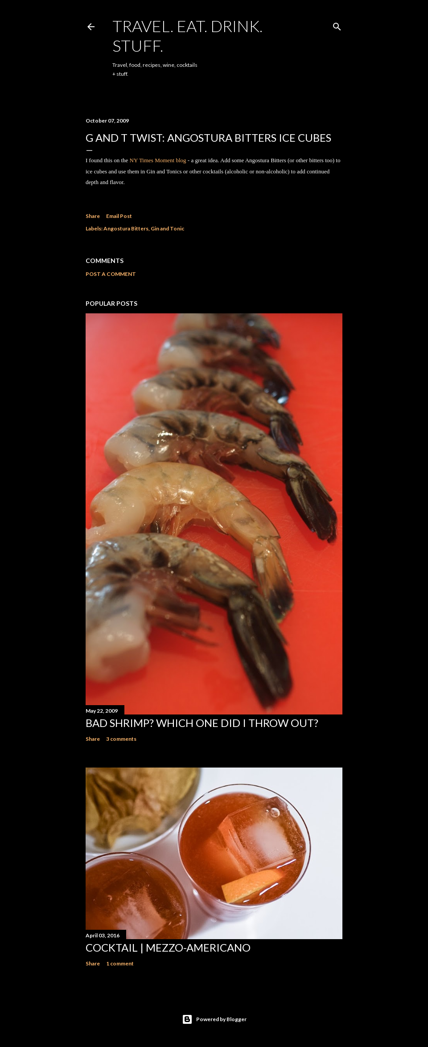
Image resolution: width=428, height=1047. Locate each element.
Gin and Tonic (167, 228)
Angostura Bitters (125, 228)
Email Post (119, 216)
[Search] (337, 24)
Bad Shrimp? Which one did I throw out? (202, 722)
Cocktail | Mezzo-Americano (168, 947)
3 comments (121, 738)
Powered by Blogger (214, 1019)
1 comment (120, 963)
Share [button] (93, 216)
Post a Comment (111, 274)
